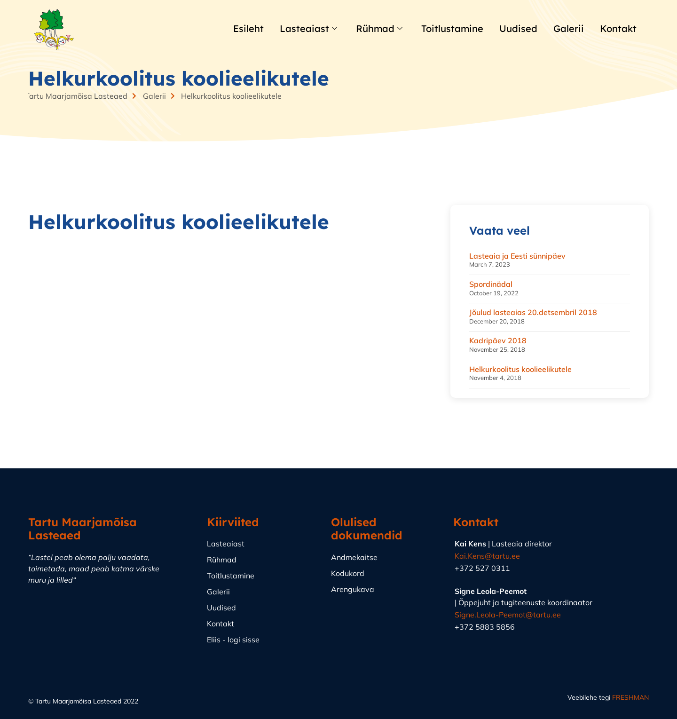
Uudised (514, 29)
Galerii (566, 29)
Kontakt (618, 29)
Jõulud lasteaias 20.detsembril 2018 (533, 312)
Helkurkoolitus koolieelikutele (520, 369)
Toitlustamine (451, 29)
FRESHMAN (630, 697)
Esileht (251, 29)
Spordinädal (490, 284)
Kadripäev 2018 (498, 340)
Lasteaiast (310, 29)
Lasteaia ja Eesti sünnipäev (517, 256)
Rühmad (380, 29)
